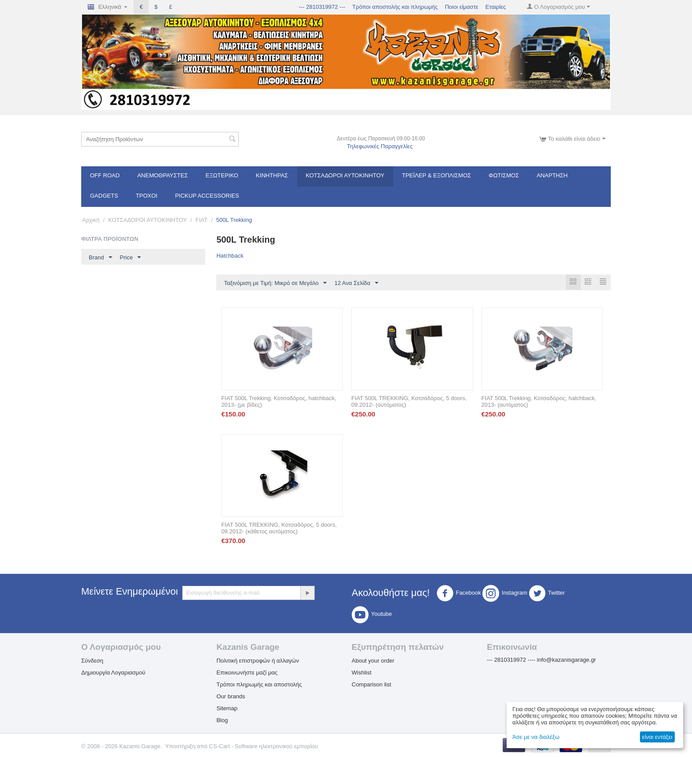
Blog (222, 720)
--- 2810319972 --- (322, 7)
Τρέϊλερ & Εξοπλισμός (436, 175)
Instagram (504, 593)
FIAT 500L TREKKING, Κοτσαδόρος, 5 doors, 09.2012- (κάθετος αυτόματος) (279, 528)
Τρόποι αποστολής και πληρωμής (395, 7)
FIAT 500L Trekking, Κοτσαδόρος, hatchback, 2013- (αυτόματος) (538, 401)
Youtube (372, 615)
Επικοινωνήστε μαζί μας (246, 673)
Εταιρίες (495, 7)
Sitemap (226, 708)
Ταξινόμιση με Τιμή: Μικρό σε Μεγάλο (275, 283)
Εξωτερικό (222, 175)
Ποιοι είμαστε (461, 7)
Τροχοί (147, 195)
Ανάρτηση (552, 175)
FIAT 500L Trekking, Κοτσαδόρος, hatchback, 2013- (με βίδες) (278, 401)
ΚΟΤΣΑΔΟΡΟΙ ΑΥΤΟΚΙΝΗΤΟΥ (345, 175)
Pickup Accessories (207, 195)
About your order (373, 661)
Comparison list (371, 685)
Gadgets (104, 195)
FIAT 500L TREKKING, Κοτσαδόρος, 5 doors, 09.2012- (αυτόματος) (409, 401)
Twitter (547, 593)
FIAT (201, 220)
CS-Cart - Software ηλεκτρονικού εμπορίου (263, 746)
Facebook (458, 593)
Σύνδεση (92, 661)
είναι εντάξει (657, 737)
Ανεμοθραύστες (162, 175)
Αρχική (91, 220)
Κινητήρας (272, 175)
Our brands (230, 696)
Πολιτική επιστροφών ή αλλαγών (257, 661)
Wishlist (362, 673)
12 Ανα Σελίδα (356, 283)
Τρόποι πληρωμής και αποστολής (259, 685)
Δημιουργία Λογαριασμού (113, 673)
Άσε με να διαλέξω (536, 737)
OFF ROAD (105, 175)
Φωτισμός (504, 175)
